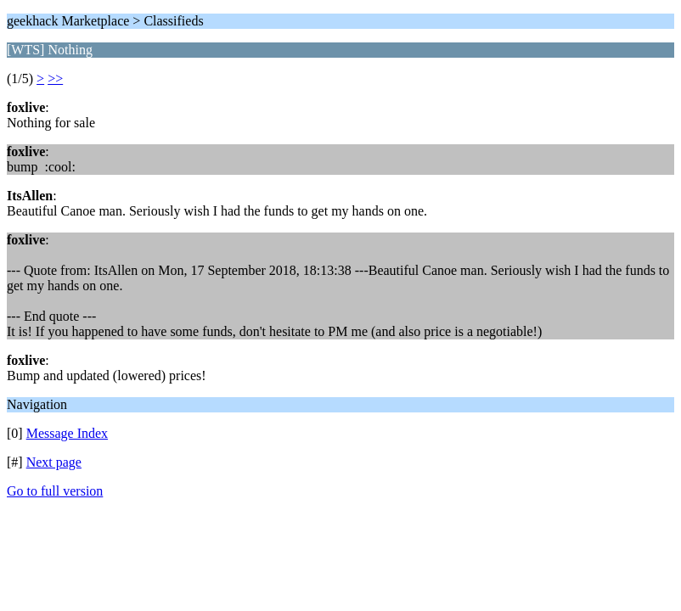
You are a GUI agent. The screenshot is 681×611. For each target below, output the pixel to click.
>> (55, 78)
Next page (54, 462)
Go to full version (55, 491)
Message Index (67, 433)
